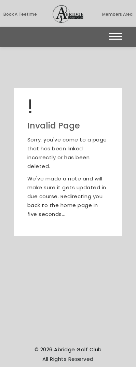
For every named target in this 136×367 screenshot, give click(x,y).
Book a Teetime (20, 14)
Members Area (117, 14)
